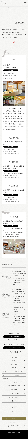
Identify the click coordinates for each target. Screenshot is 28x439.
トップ (3, 7)
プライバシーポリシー (14, 412)
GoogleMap (10, 70)
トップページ (14, 360)
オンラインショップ (14, 419)
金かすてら (5, 375)
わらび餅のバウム (19, 375)
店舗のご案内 (14, 401)
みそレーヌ (5, 371)
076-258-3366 (15, 337)
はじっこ (17, 378)
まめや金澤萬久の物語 (14, 386)
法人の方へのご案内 (14, 397)
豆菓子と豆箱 (18, 371)
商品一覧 (14, 367)
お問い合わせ (14, 408)
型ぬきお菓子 (6, 378)
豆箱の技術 (14, 389)
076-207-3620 (15, 348)
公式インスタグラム (14, 426)
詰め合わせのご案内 (14, 393)
